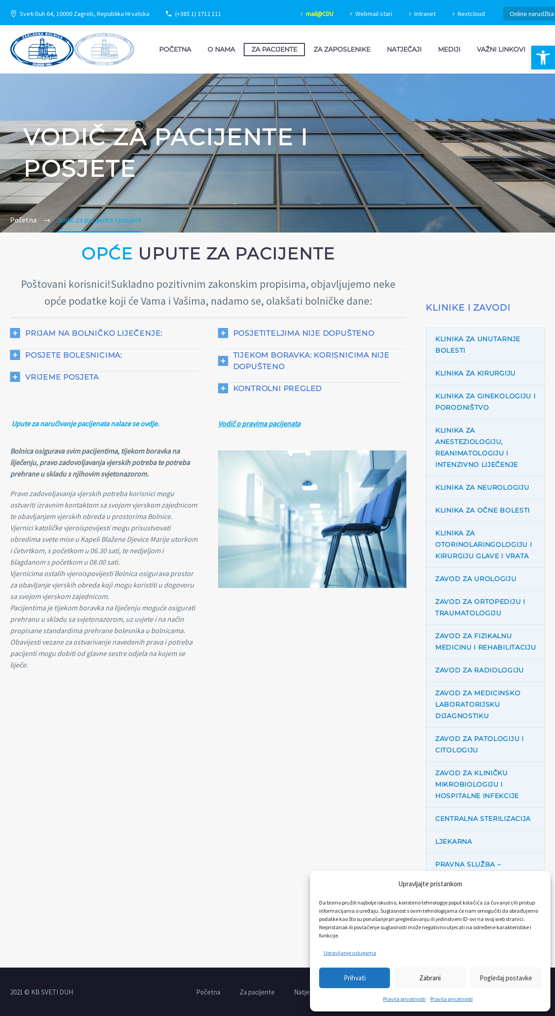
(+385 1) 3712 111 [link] (198, 14)
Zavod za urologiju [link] (476, 579)
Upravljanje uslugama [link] (350, 952)
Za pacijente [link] (274, 49)
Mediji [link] (449, 49)
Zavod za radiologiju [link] (479, 670)
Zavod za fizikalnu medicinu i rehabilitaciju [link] (485, 641)
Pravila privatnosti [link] (404, 998)
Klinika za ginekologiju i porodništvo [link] (485, 402)
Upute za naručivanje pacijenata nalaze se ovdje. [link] (85, 423)
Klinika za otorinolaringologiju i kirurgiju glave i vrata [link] (483, 544)
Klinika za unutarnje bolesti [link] (477, 345)
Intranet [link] (425, 14)
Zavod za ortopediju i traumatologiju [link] (480, 607)
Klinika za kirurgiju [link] (475, 373)
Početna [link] (175, 49)
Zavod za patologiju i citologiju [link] (479, 744)
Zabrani (430, 978)
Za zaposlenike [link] (342, 49)
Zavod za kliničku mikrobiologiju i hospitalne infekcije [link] (477, 784)
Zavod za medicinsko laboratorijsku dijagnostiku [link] (477, 704)
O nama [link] (221, 49)
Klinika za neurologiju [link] (482, 487)
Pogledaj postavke (506, 978)
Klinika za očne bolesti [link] (482, 510)
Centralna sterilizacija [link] (483, 819)
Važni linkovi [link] (501, 49)
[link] (543, 57)
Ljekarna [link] (453, 841)
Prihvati (355, 978)
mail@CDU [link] (319, 14)
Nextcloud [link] (471, 14)
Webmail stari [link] (373, 14)
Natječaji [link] (404, 49)
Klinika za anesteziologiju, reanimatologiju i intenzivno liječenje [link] (476, 447)
